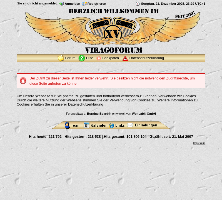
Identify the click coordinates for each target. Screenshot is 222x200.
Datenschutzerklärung (85, 104)
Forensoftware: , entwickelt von (111, 113)
